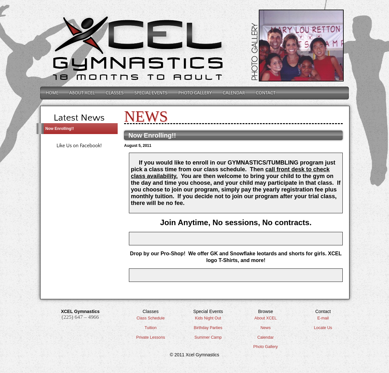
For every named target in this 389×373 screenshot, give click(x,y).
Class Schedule (151, 318)
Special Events (150, 93)
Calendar (234, 93)
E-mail (323, 318)
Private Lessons (150, 337)
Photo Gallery (195, 93)
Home (52, 93)
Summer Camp (208, 337)
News (265, 328)
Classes (114, 93)
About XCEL (265, 318)
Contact (266, 93)
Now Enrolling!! (59, 128)
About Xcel (82, 93)
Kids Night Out (208, 318)
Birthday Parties (208, 328)
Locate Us (323, 328)
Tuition (151, 328)
